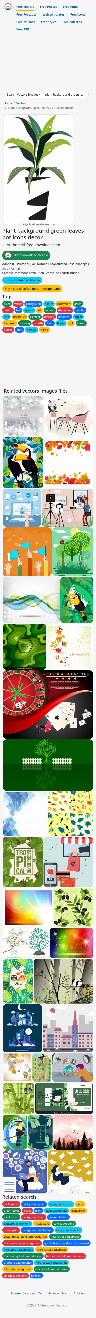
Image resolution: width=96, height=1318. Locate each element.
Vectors (21, 103)
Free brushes (25, 22)
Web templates (53, 14)
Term (41, 1293)
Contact (79, 1293)
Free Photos (48, 7)
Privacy (53, 1293)
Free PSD (22, 29)
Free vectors (25, 7)
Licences (29, 1293)
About (66, 1293)
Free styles (48, 22)
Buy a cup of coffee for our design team (32, 289)
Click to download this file (26, 255)
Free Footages (26, 14)
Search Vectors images (22, 94)
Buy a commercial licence (22, 280)
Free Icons (77, 14)
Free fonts (70, 7)
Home (8, 103)
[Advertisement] (48, 62)
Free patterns (72, 22)
